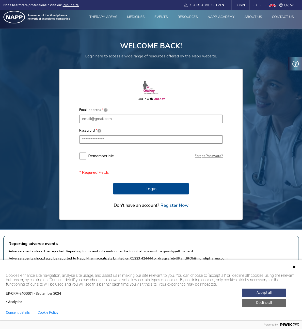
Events (161, 19)
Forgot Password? (209, 156)
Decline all (264, 303)
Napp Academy (221, 19)
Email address (93, 109)
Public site (71, 5)
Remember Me (101, 156)
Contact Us (283, 19)
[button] (205, 5)
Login (240, 5)
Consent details (18, 312)
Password (90, 130)
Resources (188, 19)
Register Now (174, 205)
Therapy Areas (103, 19)
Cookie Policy (48, 312)
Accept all (264, 292)
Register (260, 5)
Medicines (136, 19)
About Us (253, 19)
